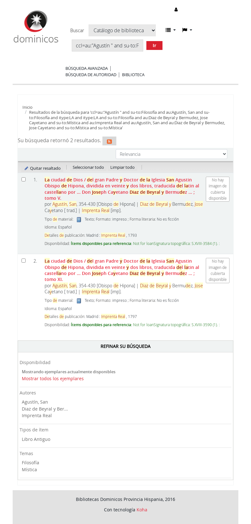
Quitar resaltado (42, 168)
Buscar (77, 31)
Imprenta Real (37, 415)
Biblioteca (133, 74)
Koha (142, 510)
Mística (29, 469)
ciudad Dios (122, 189)
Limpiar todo (122, 167)
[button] (171, 30)
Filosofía (30, 463)
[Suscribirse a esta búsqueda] (109, 141)
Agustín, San (35, 402)
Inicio (27, 107)
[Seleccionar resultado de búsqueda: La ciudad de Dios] (23, 179)
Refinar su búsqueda (125, 346)
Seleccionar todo (88, 167)
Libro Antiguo (36, 439)
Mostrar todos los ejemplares (53, 378)
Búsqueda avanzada (86, 68)
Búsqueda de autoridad (90, 74)
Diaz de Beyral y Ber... (45, 409)
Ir (154, 45)
